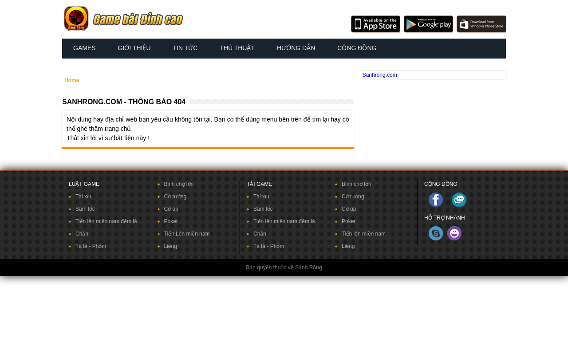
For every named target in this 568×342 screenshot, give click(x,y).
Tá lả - (83, 246)
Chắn (81, 234)
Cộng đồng (356, 47)
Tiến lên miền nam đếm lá (106, 221)
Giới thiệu (134, 47)
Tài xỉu (83, 196)
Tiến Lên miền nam (187, 234)
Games (84, 47)
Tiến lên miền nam (364, 234)
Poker (171, 221)
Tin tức (185, 47)
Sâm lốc (85, 209)
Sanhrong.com (380, 75)
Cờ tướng (175, 196)
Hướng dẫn (296, 47)
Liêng (170, 246)
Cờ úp (171, 209)
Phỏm (99, 246)
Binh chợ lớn (179, 184)
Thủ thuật (237, 47)
